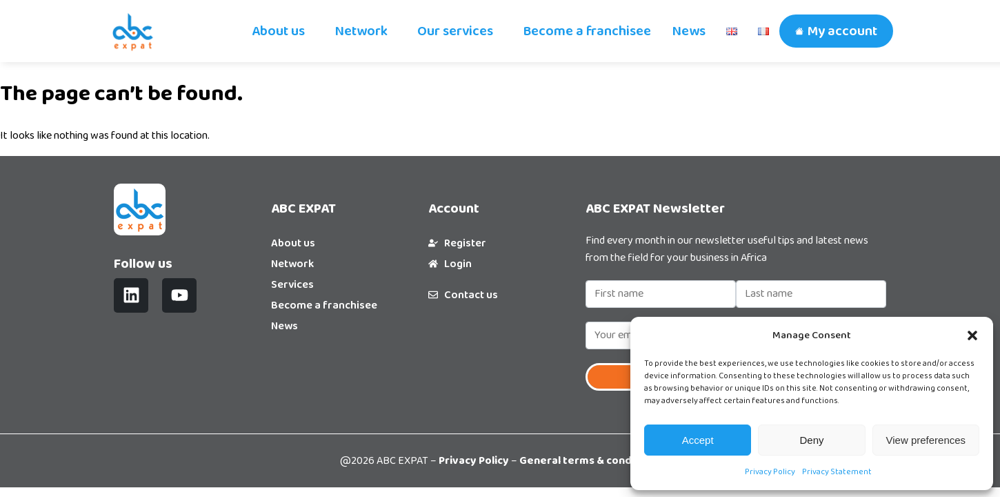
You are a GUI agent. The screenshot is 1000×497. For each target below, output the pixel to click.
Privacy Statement (837, 471)
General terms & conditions (590, 460)
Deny (811, 440)
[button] (972, 335)
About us (278, 31)
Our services (455, 31)
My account (842, 31)
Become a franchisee (587, 31)
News (689, 31)
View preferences (926, 440)
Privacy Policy (770, 471)
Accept (698, 440)
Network (361, 31)
